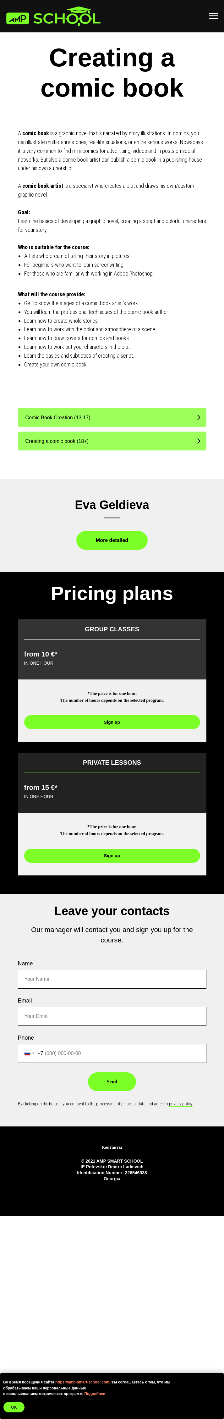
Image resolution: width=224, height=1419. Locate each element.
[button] (112, 417)
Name (25, 1167)
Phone (26, 1241)
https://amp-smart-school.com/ (82, 1382)
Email (25, 1204)
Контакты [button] (112, 1350)
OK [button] (14, 1407)
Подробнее (94, 1394)
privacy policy (181, 1307)
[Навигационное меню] (213, 16)
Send (112, 1285)
